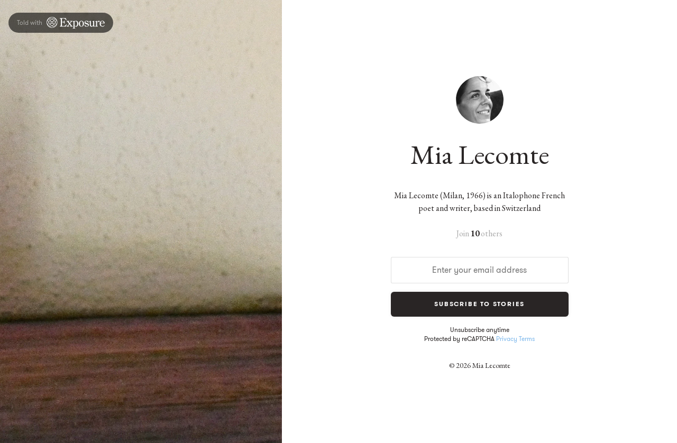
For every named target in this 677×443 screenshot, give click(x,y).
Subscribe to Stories (479, 303)
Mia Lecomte (479, 154)
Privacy (506, 338)
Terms (527, 338)
